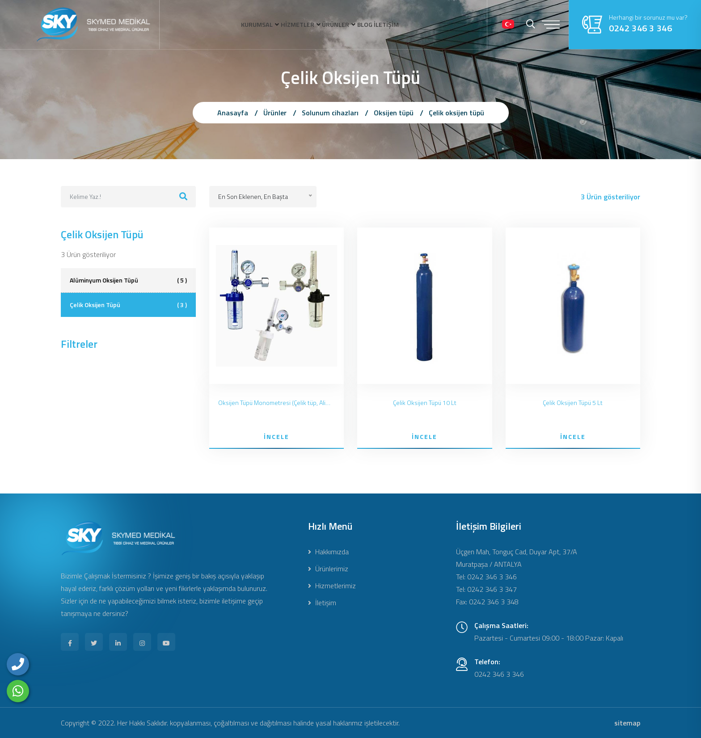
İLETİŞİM (417, 24)
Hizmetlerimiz (332, 585)
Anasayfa (232, 112)
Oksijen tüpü (394, 112)
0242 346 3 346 (640, 28)
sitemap (627, 722)
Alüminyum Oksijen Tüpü (128, 280)
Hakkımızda (328, 551)
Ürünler (275, 112)
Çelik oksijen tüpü (456, 112)
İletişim (322, 602)
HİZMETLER (283, 24)
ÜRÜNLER (337, 24)
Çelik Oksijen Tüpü (128, 305)
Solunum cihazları (330, 112)
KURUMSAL (227, 24)
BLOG (381, 24)
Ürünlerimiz (328, 568)
